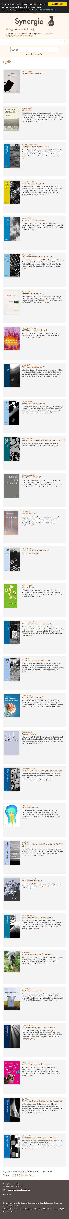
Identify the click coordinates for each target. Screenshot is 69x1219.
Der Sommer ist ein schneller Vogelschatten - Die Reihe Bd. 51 (42, 845)
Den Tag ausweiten (29, 734)
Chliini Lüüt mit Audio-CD (31, 477)
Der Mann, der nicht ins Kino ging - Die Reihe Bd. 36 (42, 771)
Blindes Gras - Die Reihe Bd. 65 (33, 404)
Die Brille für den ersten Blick (33, 991)
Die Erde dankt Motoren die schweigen (36, 1064)
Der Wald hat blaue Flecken (32, 881)
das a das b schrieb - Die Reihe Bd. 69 (36, 550)
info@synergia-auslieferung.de (20, 36)
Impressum (7, 1194)
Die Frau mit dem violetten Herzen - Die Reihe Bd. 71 (42, 1101)
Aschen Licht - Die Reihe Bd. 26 (33, 220)
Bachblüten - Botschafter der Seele (34, 330)
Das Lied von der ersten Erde (33, 697)
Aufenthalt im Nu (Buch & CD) (33, 294)
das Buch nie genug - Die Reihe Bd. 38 (36, 661)
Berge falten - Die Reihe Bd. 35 (33, 367)
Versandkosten (11, 1212)
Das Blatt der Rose (28, 587)
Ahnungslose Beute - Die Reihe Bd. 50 (36, 147)
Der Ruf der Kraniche (30, 807)
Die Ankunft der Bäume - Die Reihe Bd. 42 (37, 917)
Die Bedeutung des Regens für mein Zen (37, 954)
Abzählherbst (27, 110)
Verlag (9, 29)
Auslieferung (26, 29)
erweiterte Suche (34, 54)
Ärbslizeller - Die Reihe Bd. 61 (33, 183)
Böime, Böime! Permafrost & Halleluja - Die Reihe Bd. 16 (43, 440)
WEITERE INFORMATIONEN (45, 10)
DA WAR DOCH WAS (29, 514)
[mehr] (24, 76)
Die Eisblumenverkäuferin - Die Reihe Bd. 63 (39, 1028)
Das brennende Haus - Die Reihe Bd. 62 (36, 624)
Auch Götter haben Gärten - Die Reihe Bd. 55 (38, 257)
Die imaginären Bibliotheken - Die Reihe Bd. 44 (40, 1138)
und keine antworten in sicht (33, 73)
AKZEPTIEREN (57, 4)
